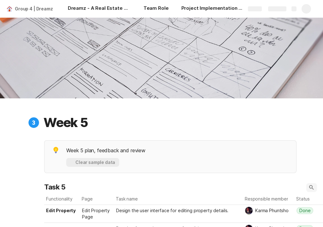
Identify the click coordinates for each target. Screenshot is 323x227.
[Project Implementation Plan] (213, 9)
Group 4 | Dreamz (34, 8)
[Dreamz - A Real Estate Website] (99, 9)
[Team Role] (156, 9)
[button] (33, 122)
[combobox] (269, 210)
